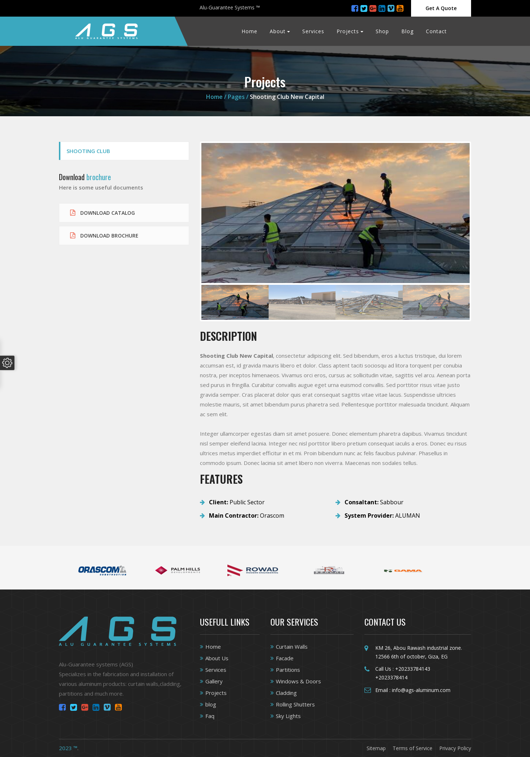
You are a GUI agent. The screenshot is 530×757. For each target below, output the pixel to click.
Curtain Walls (292, 646)
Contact (436, 31)
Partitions (288, 669)
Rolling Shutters (295, 704)
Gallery (214, 681)
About (278, 31)
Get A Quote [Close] (441, 8)
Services (313, 31)
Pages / (238, 97)
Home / (217, 97)
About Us (216, 658)
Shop (382, 31)
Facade (285, 658)
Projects (348, 31)
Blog (407, 31)
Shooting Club (88, 151)
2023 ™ (68, 748)
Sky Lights (288, 715)
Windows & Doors (298, 681)
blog (210, 704)
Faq (209, 715)
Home (249, 31)
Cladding (286, 692)
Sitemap (376, 748)
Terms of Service (412, 748)
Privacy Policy (455, 748)
